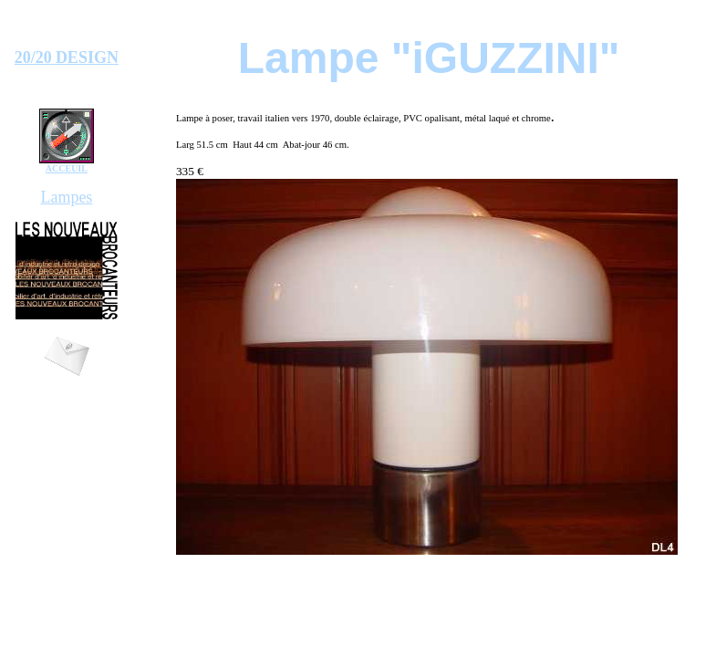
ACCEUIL (67, 168)
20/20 (33, 57)
